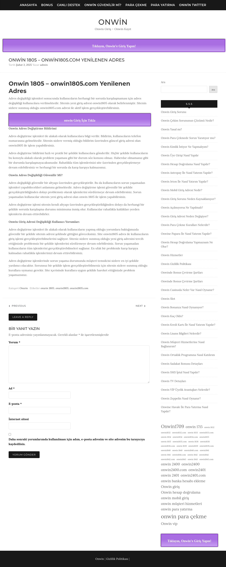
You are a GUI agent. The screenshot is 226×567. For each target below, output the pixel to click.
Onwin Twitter (192, 5)
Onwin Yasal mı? (171, 129)
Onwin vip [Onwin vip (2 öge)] (169, 523)
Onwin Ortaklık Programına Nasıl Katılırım (188, 355)
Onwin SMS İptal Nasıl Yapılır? (180, 372)
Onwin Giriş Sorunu (173, 112)
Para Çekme (136, 5)
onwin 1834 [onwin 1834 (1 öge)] (166, 437)
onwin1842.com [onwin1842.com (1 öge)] (168, 459)
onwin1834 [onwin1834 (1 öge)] (177, 437)
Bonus (47, 5)
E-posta (15, 404)
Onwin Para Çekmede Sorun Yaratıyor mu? (188, 138)
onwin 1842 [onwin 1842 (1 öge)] (192, 454)
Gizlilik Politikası (117, 559)
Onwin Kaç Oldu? (172, 316)
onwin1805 (62, 288)
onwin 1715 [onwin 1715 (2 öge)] (194, 427)
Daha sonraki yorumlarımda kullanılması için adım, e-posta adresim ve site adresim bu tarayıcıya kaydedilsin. (77, 441)
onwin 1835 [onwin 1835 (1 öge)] (166, 441)
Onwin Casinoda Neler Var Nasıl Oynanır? (187, 290)
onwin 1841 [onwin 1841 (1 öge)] (166, 454)
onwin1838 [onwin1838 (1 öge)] (204, 441)
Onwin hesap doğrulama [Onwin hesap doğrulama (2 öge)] (180, 492)
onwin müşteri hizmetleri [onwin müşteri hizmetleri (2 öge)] (181, 503)
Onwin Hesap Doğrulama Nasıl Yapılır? (185, 164)
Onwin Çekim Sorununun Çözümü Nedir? (187, 120)
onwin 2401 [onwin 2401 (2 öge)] (170, 475)
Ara (163, 82)
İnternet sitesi (19, 419)
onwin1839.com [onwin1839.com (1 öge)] (207, 446)
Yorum (14, 342)
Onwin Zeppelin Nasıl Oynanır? (181, 398)
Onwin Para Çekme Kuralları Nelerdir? (185, 225)
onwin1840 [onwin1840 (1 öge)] (166, 450)
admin (44, 64)
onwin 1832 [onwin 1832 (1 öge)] (209, 427)
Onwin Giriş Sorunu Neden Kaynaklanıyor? (188, 199)
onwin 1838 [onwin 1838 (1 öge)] (193, 441)
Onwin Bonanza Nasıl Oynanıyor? (182, 307)
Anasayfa (28, 5)
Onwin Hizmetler (172, 255)
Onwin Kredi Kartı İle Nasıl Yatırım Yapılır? (188, 324)
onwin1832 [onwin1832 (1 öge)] (165, 432)
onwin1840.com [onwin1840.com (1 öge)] (191, 450)
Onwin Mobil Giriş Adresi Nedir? (181, 190)
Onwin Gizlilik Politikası (176, 264)
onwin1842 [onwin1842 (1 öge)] (204, 454)
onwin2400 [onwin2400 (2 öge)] (191, 464)
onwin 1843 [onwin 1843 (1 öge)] (193, 459)
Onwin (113, 22)
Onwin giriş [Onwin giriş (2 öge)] (170, 486)
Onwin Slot (168, 298)
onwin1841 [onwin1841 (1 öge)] (204, 450)
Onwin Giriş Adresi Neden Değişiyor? (184, 216)
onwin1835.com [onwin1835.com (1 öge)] (180, 441)
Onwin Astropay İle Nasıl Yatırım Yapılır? (186, 172)
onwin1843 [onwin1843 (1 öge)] (181, 459)
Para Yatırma (163, 5)
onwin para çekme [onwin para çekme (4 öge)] (184, 516)
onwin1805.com (79, 288)
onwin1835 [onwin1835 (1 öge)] (204, 437)
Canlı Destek (68, 5)
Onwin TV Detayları (173, 381)
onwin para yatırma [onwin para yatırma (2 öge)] (176, 509)
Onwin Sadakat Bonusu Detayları (182, 363)
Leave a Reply (22, 316)
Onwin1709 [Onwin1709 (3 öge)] (172, 426)
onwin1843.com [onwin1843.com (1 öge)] (206, 459)
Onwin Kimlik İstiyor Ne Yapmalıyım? (184, 146)
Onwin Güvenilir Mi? (102, 5)
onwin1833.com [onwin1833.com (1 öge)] (206, 432)
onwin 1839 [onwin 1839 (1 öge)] (182, 446)
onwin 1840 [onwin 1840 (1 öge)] (177, 450)
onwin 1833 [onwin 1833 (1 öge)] (193, 432)
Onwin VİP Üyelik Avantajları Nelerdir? (185, 389)
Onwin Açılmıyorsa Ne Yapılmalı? (182, 207)
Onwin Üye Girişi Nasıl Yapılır (179, 155)
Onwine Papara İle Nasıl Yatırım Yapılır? (186, 233)
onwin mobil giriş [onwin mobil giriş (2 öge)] (175, 498)
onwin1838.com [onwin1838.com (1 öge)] (168, 446)
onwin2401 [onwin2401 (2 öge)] (196, 470)
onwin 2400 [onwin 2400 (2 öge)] (170, 464)
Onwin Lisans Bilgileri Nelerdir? (181, 333)
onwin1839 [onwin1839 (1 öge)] (193, 446)
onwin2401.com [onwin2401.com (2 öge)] (193, 475)
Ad (12, 388)
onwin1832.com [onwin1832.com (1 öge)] (179, 432)
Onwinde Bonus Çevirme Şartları (182, 272)
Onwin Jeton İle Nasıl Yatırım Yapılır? (184, 181)
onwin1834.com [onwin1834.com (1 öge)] (191, 437)
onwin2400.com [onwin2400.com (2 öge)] (174, 470)
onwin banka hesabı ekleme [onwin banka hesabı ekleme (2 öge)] (183, 481)
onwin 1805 (47, 288)
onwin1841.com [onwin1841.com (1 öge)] (179, 454)
